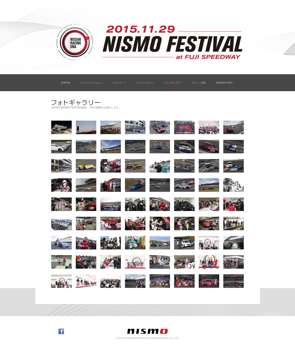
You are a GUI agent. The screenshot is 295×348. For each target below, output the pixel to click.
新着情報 (65, 82)
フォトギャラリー (173, 82)
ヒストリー (119, 82)
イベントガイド (145, 82)
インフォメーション (91, 82)
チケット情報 (199, 82)
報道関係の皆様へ (225, 82)
